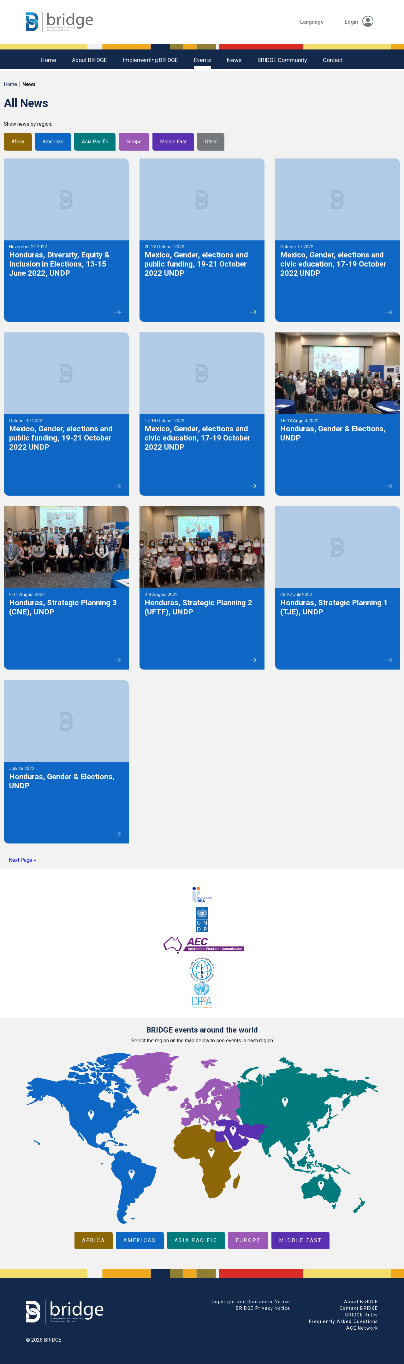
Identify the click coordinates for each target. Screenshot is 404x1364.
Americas (53, 142)
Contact (333, 60)
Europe (134, 142)
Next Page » (22, 860)
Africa (17, 142)
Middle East (173, 142)
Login (359, 22)
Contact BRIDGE (359, 1308)
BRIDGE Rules (361, 1314)
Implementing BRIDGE (150, 60)
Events (202, 60)
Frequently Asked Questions (343, 1321)
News (234, 60)
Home (48, 60)
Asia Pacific (95, 142)
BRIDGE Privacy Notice (263, 1308)
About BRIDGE (89, 60)
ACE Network (362, 1328)
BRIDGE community (282, 60)
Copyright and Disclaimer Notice (250, 1301)
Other (211, 142)
